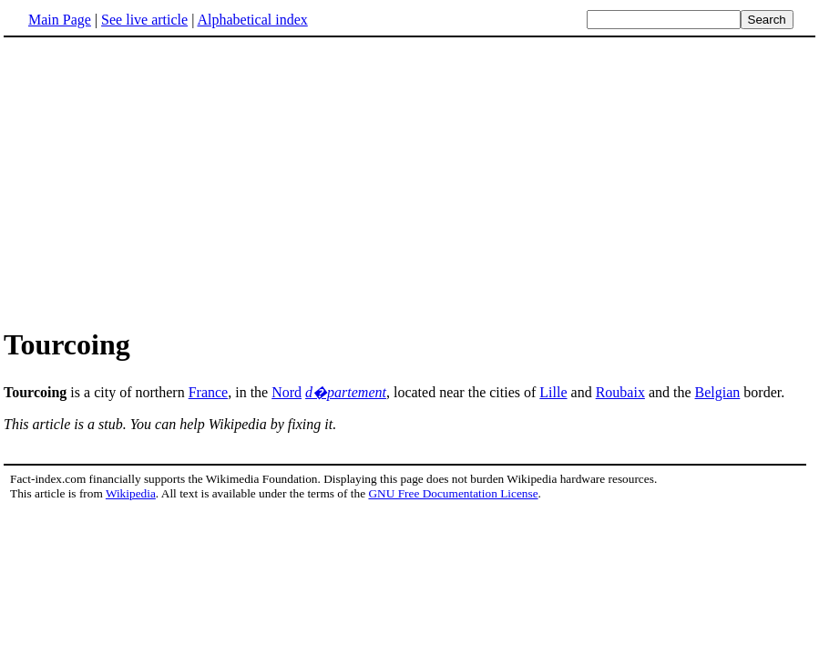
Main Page (59, 19)
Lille (553, 392)
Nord (286, 392)
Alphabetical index (252, 19)
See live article (144, 19)
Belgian (718, 392)
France (209, 392)
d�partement (345, 392)
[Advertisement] (410, 181)
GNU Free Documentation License (452, 493)
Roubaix (620, 392)
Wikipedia (131, 493)
